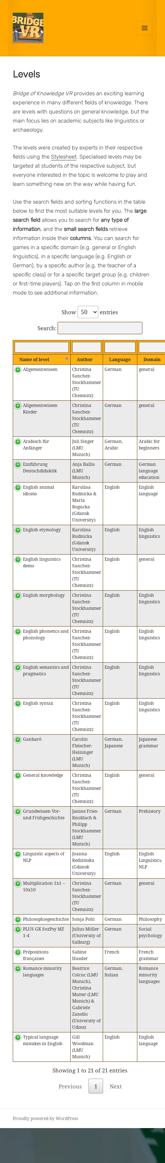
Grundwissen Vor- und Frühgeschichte (43, 814)
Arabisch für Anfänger (36, 444)
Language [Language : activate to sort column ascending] (120, 359)
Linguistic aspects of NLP (43, 857)
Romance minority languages (42, 971)
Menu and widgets (144, 35)
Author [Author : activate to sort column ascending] (85, 359)
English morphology (44, 595)
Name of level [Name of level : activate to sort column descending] (34, 359)
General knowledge (43, 775)
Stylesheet (63, 156)
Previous (70, 1086)
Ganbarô (32, 739)
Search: (90, 328)
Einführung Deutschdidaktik (40, 467)
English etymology (42, 530)
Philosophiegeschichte (46, 919)
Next (116, 1086)
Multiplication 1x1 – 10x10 (44, 886)
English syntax (38, 703)
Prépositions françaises (35, 955)
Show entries (90, 312)
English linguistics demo (41, 562)
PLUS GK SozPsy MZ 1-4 (43, 932)
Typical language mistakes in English (43, 1040)
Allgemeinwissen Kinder (40, 408)
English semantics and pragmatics (46, 670)
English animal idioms (38, 490)
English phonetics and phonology (45, 634)
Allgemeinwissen (40, 369)
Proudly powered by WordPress (45, 1118)
